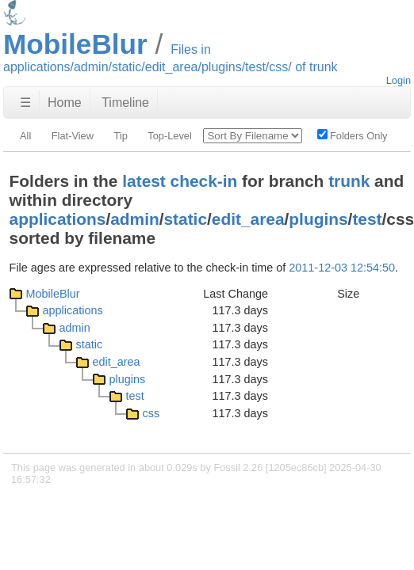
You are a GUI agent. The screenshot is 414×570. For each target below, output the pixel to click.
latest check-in (179, 181)
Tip (120, 136)
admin (134, 219)
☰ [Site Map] (25, 102)
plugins (318, 219)
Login (398, 80)
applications (58, 219)
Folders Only (352, 135)
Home (65, 102)
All (25, 136)
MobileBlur (53, 293)
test (366, 219)
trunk (349, 181)
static (186, 219)
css (151, 413)
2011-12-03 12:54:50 (342, 267)
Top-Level (170, 136)
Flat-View (73, 136)
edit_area (248, 219)
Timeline (125, 102)
